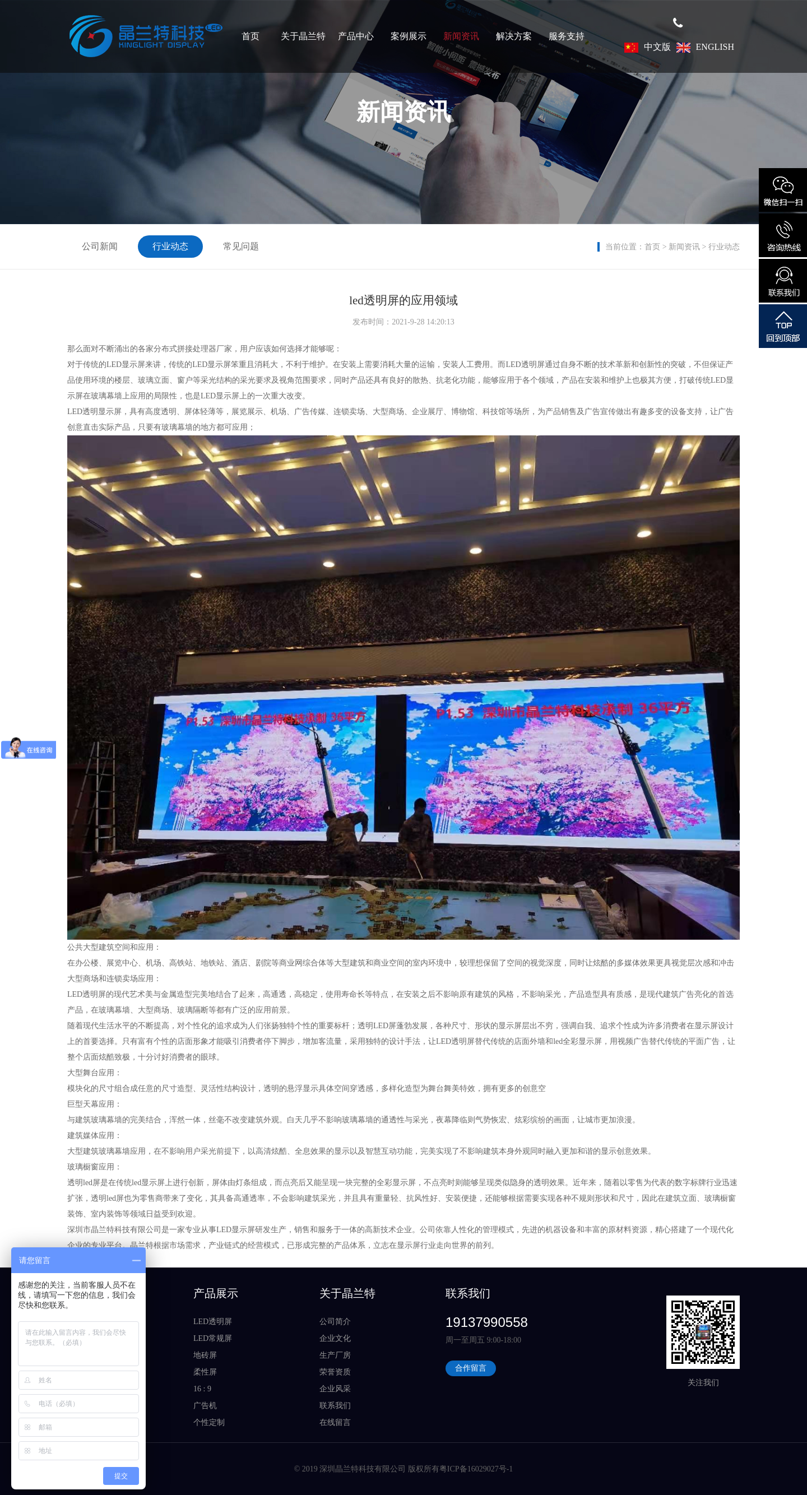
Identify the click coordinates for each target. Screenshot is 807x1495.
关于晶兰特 (303, 36)
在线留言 (335, 1422)
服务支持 (567, 36)
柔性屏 (205, 1372)
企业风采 (335, 1389)
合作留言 (470, 1368)
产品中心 (356, 36)
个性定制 (209, 1422)
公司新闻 (100, 246)
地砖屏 (205, 1355)
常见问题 (241, 246)
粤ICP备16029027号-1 (476, 1469)
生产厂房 (335, 1355)
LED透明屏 (212, 1321)
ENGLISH (705, 47)
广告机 (205, 1405)
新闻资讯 (461, 36)
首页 (250, 36)
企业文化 (335, 1338)
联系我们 (335, 1405)
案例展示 (408, 36)
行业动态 (724, 247)
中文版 (647, 47)
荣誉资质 (335, 1372)
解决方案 (514, 36)
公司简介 (335, 1321)
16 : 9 (202, 1389)
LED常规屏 (212, 1338)
